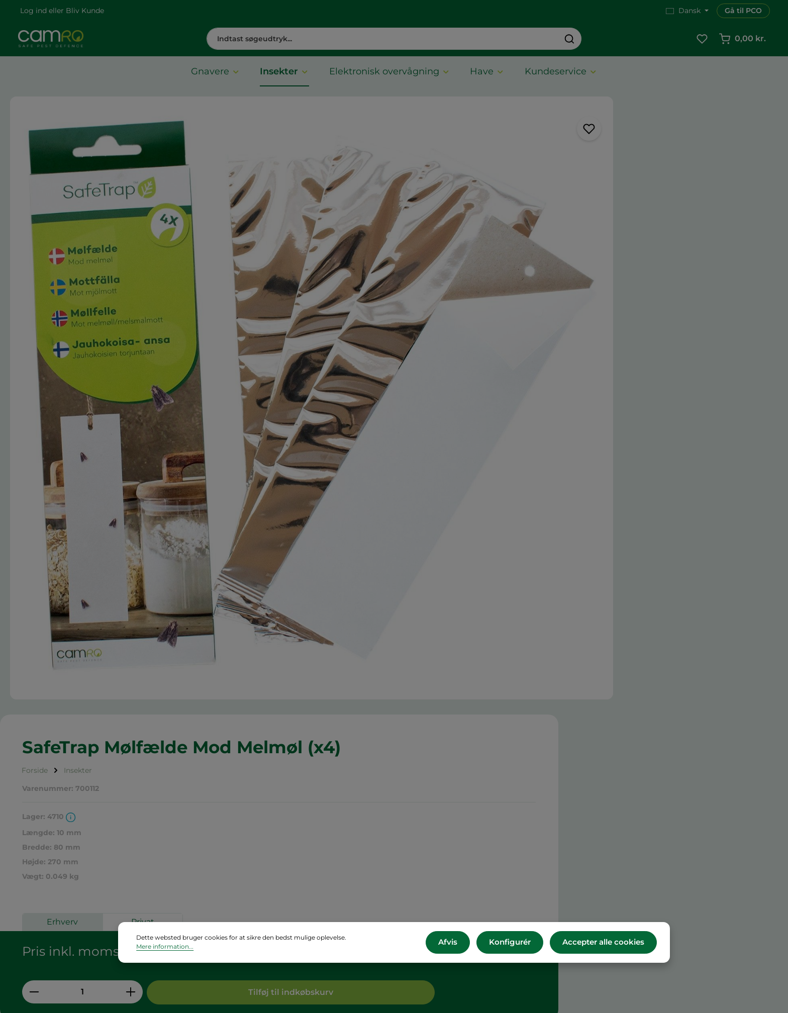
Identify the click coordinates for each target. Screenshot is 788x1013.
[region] (230, 321)
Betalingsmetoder (249, 836)
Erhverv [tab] (513, 315)
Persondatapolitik (248, 876)
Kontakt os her (636, 905)
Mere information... (376, 944)
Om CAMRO (238, 796)
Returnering (238, 849)
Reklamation (239, 863)
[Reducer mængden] (485, 376)
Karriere (427, 810)
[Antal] (533, 376)
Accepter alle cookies (606, 943)
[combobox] (382, 41)
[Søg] (569, 41)
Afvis (460, 943)
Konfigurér (518, 943)
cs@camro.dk (653, 840)
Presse (424, 823)
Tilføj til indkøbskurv (672, 376)
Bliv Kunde (85, 10)
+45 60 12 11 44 (635, 829)
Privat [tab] (593, 315)
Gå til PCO (743, 10)
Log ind (33, 10)
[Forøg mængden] (582, 376)
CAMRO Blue (436, 796)
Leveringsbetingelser (254, 823)
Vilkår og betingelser (253, 810)
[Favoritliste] (702, 41)
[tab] (35, 581)
